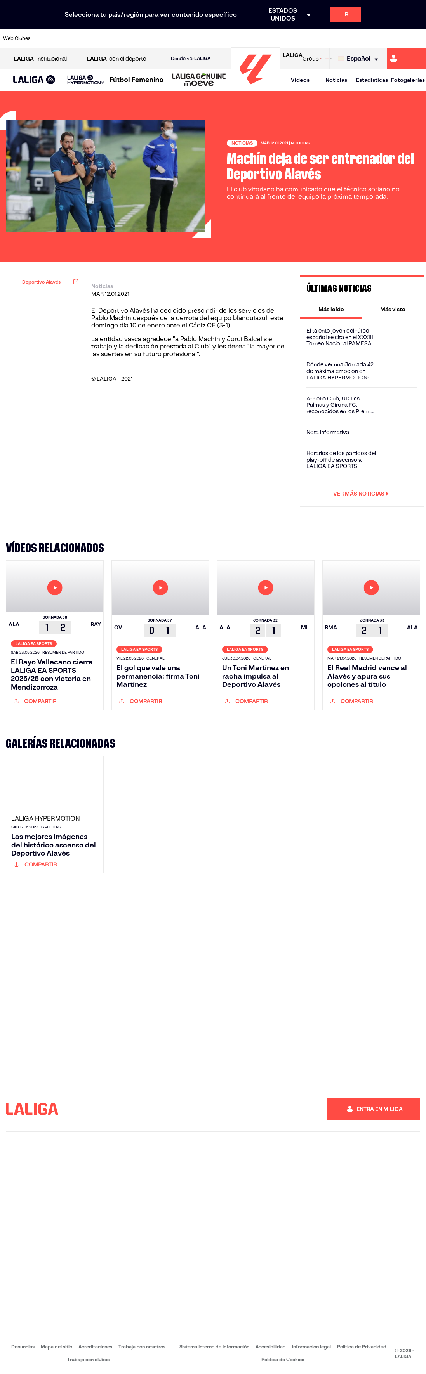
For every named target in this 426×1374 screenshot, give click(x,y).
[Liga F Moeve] (136, 80)
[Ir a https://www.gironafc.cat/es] (181, 38)
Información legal (311, 1346)
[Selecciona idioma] (359, 59)
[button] (34, 80)
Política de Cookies (282, 1359)
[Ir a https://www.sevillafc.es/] (378, 38)
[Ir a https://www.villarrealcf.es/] (417, 38)
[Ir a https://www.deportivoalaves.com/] (103, 38)
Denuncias (23, 1346)
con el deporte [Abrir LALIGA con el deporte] (116, 58)
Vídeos (300, 80)
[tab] (331, 309)
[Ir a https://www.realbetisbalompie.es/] (299, 38)
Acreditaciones (95, 1346)
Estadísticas (372, 80)
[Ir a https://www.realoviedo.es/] (338, 38)
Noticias (336, 80)
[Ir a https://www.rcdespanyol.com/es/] (260, 38)
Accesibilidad (271, 1346)
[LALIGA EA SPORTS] (34, 80)
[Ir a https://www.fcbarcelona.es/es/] (142, 38)
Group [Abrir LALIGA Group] (301, 58)
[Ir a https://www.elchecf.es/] (123, 38)
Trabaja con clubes (88, 1359)
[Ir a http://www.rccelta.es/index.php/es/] (240, 38)
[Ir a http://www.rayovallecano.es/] (220, 38)
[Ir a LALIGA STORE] (326, 58)
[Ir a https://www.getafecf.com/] (162, 38)
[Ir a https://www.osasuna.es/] (83, 38)
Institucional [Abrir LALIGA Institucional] (40, 58)
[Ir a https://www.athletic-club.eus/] (44, 38)
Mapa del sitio (56, 1346)
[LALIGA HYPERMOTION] (85, 80)
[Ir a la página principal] (255, 87)
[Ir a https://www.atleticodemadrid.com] (64, 38)
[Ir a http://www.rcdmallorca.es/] (279, 38)
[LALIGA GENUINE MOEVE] (199, 80)
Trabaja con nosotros (141, 1346)
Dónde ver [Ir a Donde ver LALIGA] (190, 58)
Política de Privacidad (361, 1346)
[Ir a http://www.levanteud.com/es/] (201, 38)
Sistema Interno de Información (214, 1346)
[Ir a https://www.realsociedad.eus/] (358, 38)
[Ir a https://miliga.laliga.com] (406, 58)
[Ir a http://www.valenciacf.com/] (397, 38)
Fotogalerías (408, 80)
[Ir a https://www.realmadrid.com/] (319, 38)
